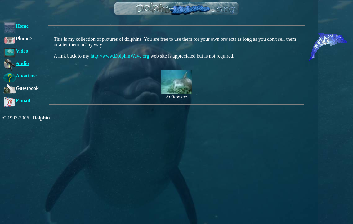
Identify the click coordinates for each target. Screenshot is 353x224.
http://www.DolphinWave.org (120, 55)
